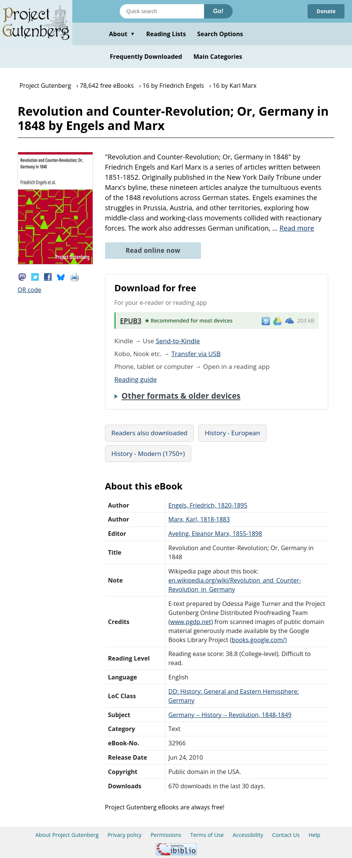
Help (314, 834)
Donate (325, 11)
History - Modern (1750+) (148, 453)
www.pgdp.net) (191, 622)
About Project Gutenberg (67, 834)
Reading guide (135, 379)
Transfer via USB (196, 353)
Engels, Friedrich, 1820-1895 (207, 505)
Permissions (166, 834)
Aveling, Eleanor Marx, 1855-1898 (215, 533)
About (122, 33)
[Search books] (162, 11)
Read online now (153, 250)
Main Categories (218, 56)
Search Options (220, 34)
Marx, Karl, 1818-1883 (199, 519)
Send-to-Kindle (178, 340)
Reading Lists (166, 34)
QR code (29, 290)
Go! (218, 11)
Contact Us (286, 834)
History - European (232, 432)
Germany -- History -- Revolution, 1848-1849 (229, 715)
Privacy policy (125, 834)
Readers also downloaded (149, 432)
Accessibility (248, 834)
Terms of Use (207, 834)
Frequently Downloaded (146, 56)
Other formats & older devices (181, 395)
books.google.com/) (259, 640)
